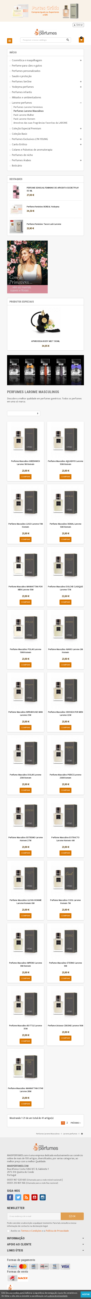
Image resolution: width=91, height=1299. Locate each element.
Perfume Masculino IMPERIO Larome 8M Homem (25, 964)
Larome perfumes (22, 103)
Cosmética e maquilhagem (27, 60)
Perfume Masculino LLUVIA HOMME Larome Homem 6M (25, 901)
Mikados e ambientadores (26, 97)
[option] (45, 328)
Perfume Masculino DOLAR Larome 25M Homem (25, 776)
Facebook (10, 1197)
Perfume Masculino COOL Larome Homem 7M (65, 901)
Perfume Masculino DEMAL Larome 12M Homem (65, 525)
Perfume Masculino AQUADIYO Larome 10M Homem (65, 462)
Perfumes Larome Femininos (28, 107)
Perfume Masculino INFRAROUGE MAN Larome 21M (25, 713)
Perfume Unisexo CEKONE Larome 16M (65, 1025)
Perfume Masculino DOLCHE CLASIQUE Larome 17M (65, 588)
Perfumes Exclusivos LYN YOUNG (30, 139)
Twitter (18, 1197)
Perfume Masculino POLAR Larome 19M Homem (25, 651)
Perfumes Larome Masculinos (28, 111)
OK (72, 1216)
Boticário (17, 165)
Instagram (43, 1197)
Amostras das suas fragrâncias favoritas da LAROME (40, 123)
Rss (26, 1197)
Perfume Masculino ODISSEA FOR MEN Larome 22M (65, 713)
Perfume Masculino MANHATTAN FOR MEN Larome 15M (25, 588)
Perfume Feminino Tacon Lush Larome (44, 224)
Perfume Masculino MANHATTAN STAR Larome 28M (25, 1090)
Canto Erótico (19, 144)
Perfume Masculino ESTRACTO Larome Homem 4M (65, 839)
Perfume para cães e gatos (27, 65)
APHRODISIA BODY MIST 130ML (45, 341)
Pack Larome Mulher (23, 115)
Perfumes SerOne (21, 81)
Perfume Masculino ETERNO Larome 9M (65, 964)
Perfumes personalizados (26, 71)
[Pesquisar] (45, 40)
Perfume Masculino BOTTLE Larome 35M (25, 1027)
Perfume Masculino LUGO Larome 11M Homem (25, 525)
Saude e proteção (22, 76)
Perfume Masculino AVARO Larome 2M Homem (65, 651)
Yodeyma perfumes (23, 87)
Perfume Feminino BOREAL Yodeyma (43, 206)
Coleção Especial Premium (26, 128)
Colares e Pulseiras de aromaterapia (32, 150)
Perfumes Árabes (21, 160)
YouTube (34, 1197)
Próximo (76, 1123)
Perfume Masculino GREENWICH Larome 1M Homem (25, 462)
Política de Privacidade (57, 1231)
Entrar (78, 25)
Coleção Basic (19, 134)
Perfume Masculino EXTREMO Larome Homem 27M (25, 839)
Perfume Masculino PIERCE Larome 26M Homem (65, 776)
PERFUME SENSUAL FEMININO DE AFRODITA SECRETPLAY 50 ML (53, 189)
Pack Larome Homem (24, 119)
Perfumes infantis (22, 92)
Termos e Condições (31, 1231)
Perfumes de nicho (22, 155)
